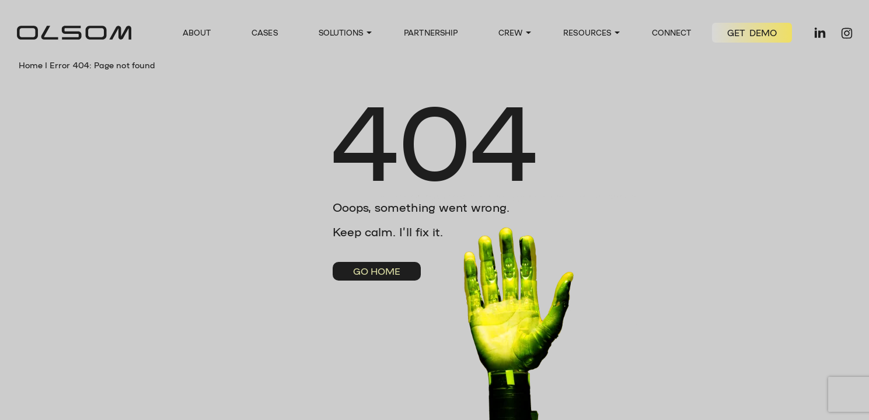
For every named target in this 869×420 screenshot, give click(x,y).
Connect (672, 32)
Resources (587, 32)
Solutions (341, 32)
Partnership (431, 32)
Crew (510, 32)
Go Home (377, 270)
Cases (264, 32)
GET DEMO (752, 32)
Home (31, 64)
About (197, 32)
